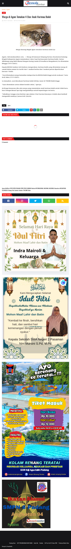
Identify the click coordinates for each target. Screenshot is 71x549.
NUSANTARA (63, 188)
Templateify (9, 546)
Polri (13, 190)
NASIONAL (46, 188)
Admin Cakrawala (8, 20)
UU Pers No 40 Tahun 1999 (51, 543)
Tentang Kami (12, 543)
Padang (10, 190)
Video (29, 190)
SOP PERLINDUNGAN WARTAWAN (24, 543)
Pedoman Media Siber (64, 543)
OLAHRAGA (5, 190)
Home (3, 9)
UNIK (26, 190)
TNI (24, 190)
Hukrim (34, 188)
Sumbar (17, 190)
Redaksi (41, 543)
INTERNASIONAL (40, 188)
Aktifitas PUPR (9, 188)
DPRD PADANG (17, 188)
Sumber (21, 190)
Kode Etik (36, 543)
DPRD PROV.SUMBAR (26, 188)
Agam (8, 9)
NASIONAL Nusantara (54, 188)
